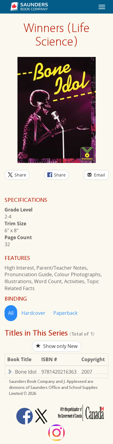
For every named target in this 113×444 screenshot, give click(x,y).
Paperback (65, 313)
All (11, 313)
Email (96, 175)
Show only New (56, 346)
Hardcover (33, 313)
